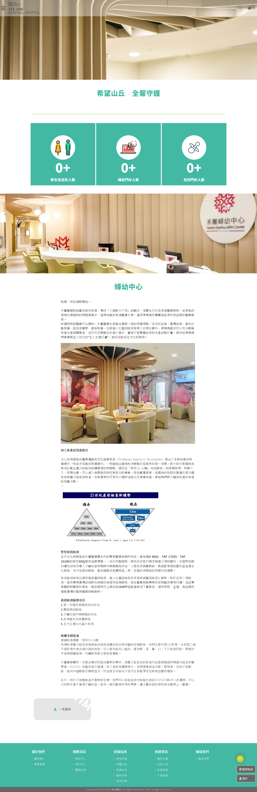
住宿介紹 (162, 764)
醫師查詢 (80, 770)
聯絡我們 (203, 759)
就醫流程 (121, 764)
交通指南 (162, 775)
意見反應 (121, 781)
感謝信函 (121, 770)
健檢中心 (80, 759)
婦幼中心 (80, 764)
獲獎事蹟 (39, 764)
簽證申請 (121, 759)
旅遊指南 (162, 770)
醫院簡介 (39, 759)
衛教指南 (121, 775)
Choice (167, 789)
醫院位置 (162, 759)
